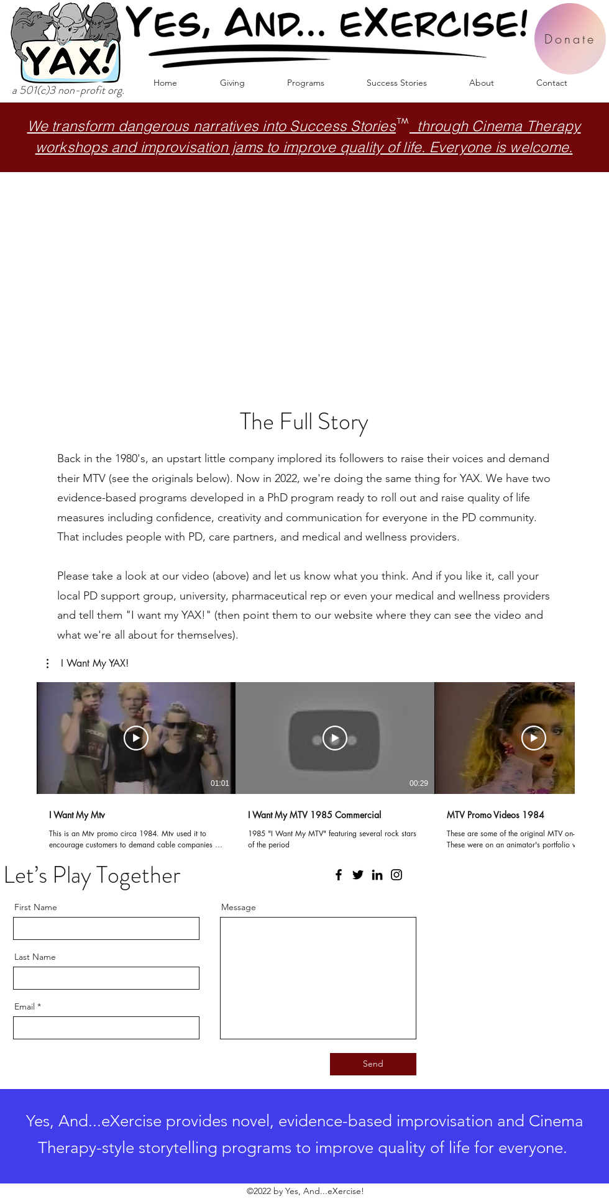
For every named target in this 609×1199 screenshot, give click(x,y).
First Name (35, 907)
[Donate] (570, 39)
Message (238, 907)
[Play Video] (136, 738)
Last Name (35, 956)
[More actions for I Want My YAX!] (88, 663)
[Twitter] (357, 874)
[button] (306, 83)
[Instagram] (396, 874)
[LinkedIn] (377, 874)
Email (24, 1006)
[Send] (373, 1064)
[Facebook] (338, 874)
